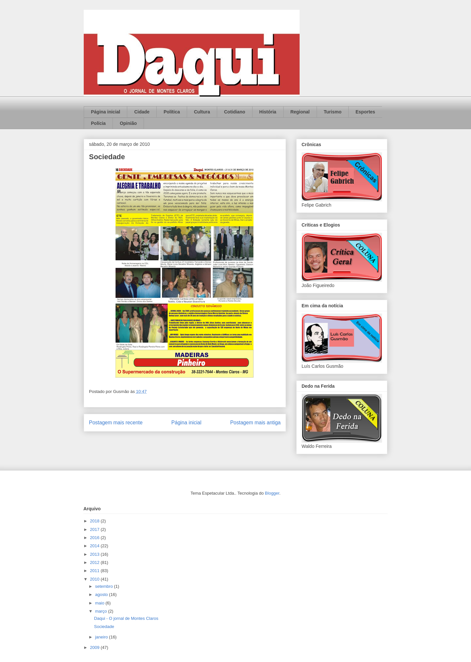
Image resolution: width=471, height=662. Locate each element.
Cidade (141, 111)
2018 (95, 520)
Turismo (332, 111)
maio (100, 603)
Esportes (365, 111)
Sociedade (104, 626)
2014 (95, 545)
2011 (95, 570)
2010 (95, 579)
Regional (300, 111)
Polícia (98, 123)
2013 (95, 554)
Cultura (202, 111)
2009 (95, 647)
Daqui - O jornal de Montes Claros (126, 618)
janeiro (102, 637)
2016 (95, 537)
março (101, 611)
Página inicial (105, 111)
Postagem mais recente (116, 422)
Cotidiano (234, 111)
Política (172, 111)
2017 (95, 529)
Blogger (272, 493)
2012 (95, 562)
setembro (104, 586)
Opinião (128, 123)
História (267, 111)
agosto (102, 594)
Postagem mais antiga (255, 422)
